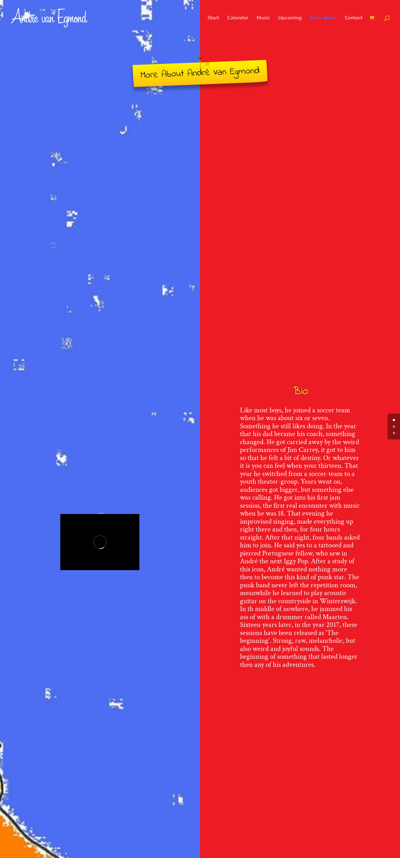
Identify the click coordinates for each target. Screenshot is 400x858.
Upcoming (290, 18)
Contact (353, 18)
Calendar (237, 18)
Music (263, 18)
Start (213, 18)
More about (323, 18)
